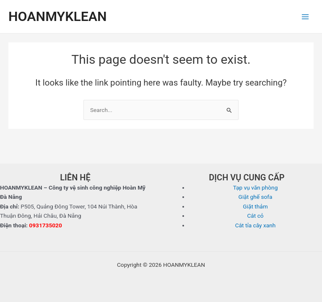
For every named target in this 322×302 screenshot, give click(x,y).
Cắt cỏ (255, 215)
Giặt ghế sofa (256, 196)
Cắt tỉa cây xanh (255, 225)
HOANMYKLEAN (57, 16)
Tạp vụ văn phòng (255, 187)
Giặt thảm (255, 206)
